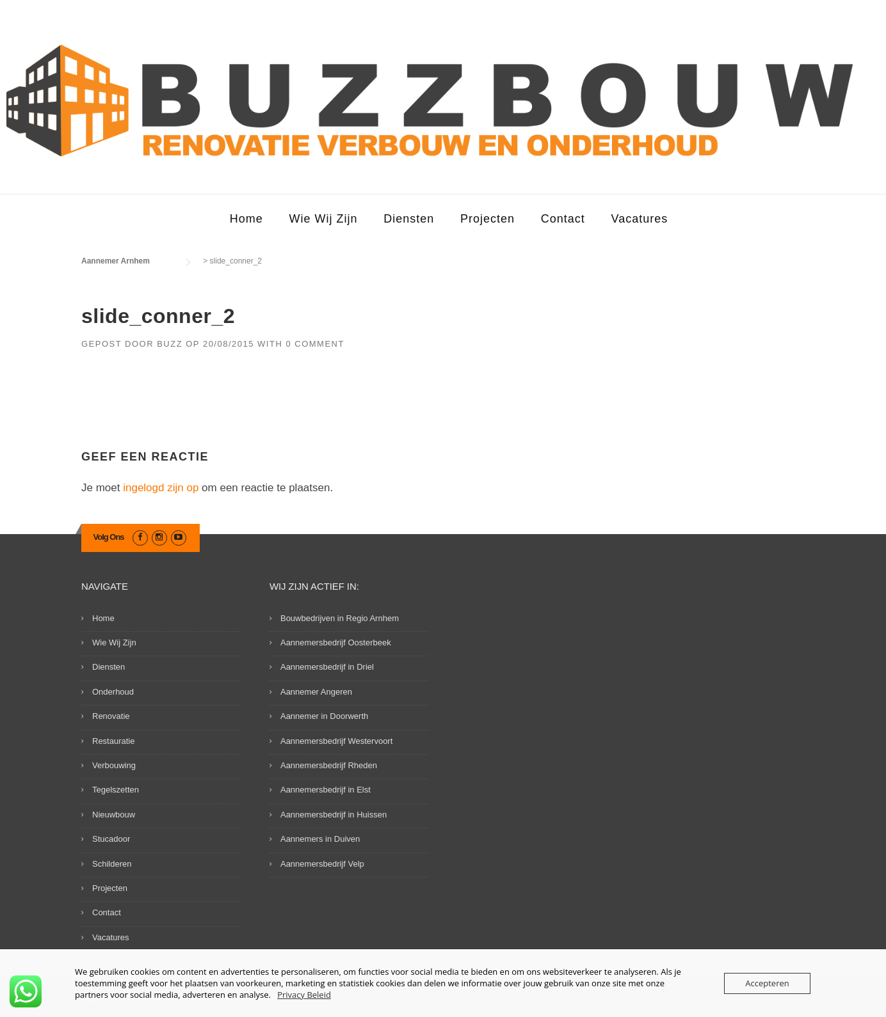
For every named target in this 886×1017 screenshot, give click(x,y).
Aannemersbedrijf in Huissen (333, 814)
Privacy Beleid (304, 994)
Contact (563, 218)
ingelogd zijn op (160, 488)
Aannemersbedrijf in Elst (325, 789)
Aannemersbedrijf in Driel (327, 667)
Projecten (487, 218)
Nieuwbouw (113, 814)
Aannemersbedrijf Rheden (328, 765)
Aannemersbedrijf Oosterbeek (335, 642)
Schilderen (111, 864)
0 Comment (315, 344)
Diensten (408, 218)
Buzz (169, 344)
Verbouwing (114, 765)
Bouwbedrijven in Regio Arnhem (339, 618)
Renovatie (111, 716)
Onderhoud (113, 692)
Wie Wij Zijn (323, 218)
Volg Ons (108, 537)
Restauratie (113, 741)
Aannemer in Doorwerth (324, 716)
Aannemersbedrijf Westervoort (336, 741)
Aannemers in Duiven (320, 839)
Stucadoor (111, 839)
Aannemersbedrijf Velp (322, 864)
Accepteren (767, 983)
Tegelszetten (115, 789)
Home (246, 218)
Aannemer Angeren (316, 692)
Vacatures (639, 218)
